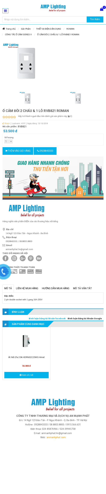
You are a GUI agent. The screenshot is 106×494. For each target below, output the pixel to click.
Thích (6, 123)
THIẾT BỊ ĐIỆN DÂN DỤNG (48, 29)
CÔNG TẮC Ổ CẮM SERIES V (18, 34)
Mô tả (8, 288)
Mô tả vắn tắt (82, 288)
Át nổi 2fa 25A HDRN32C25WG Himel (26, 357)
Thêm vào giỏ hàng (17, 150)
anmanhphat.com (56, 437)
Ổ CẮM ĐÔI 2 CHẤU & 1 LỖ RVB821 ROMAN (58, 34)
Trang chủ (11, 29)
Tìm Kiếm (95, 19)
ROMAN (70, 29)
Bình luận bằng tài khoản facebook (47, 318)
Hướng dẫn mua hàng (55, 288)
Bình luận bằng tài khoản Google (85, 318)
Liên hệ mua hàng (27, 288)
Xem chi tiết (26, 375)
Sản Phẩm (26, 29)
